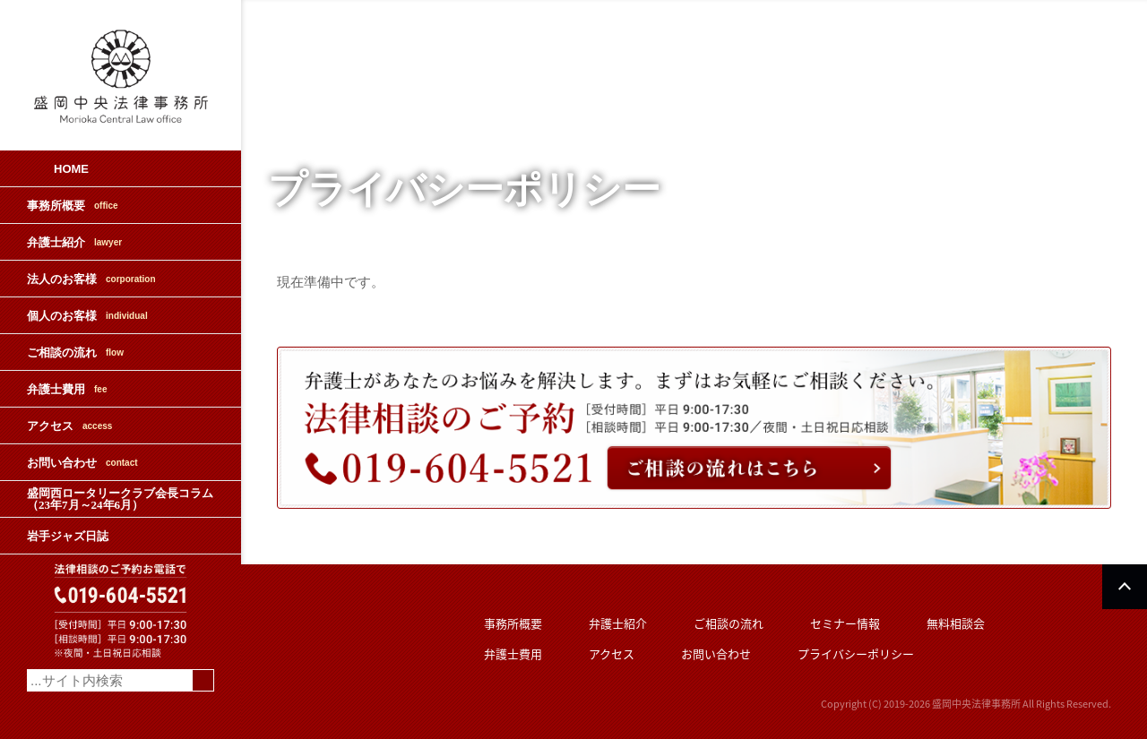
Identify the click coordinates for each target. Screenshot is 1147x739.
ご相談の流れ (75, 352)
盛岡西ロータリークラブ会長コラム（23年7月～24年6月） (120, 498)
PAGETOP (1124, 586)
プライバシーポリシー (856, 653)
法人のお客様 (91, 279)
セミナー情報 (845, 623)
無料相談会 (956, 623)
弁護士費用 (67, 389)
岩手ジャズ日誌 (67, 536)
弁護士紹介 (74, 242)
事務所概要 (72, 205)
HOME (71, 169)
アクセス (69, 426)
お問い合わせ (82, 462)
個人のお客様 (87, 315)
